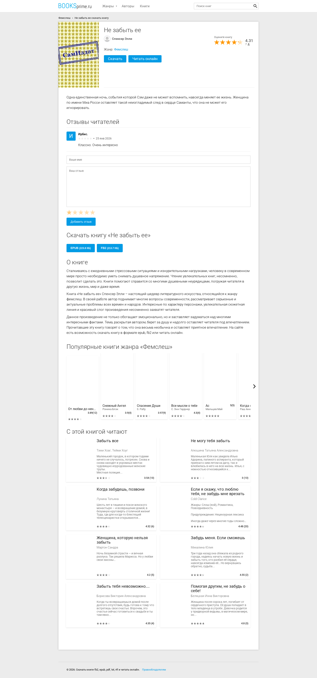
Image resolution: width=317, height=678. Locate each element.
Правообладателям (154, 669)
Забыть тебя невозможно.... (123, 586)
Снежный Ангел (114, 407)
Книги (145, 6)
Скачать (115, 59)
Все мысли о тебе (184, 407)
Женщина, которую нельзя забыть (122, 540)
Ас (214, 407)
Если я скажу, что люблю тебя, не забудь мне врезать (217, 491)
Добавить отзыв (81, 221)
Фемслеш (121, 49)
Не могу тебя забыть (210, 441)
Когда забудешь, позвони (121, 489)
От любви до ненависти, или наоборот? (82, 409)
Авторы (128, 6)
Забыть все (107, 441)
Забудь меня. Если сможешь (218, 538)
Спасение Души (148, 407)
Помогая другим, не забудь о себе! (218, 588)
